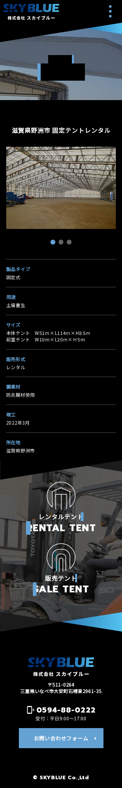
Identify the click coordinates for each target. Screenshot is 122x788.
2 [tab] (62, 243)
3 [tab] (70, 243)
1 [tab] (53, 243)
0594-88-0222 (66, 709)
